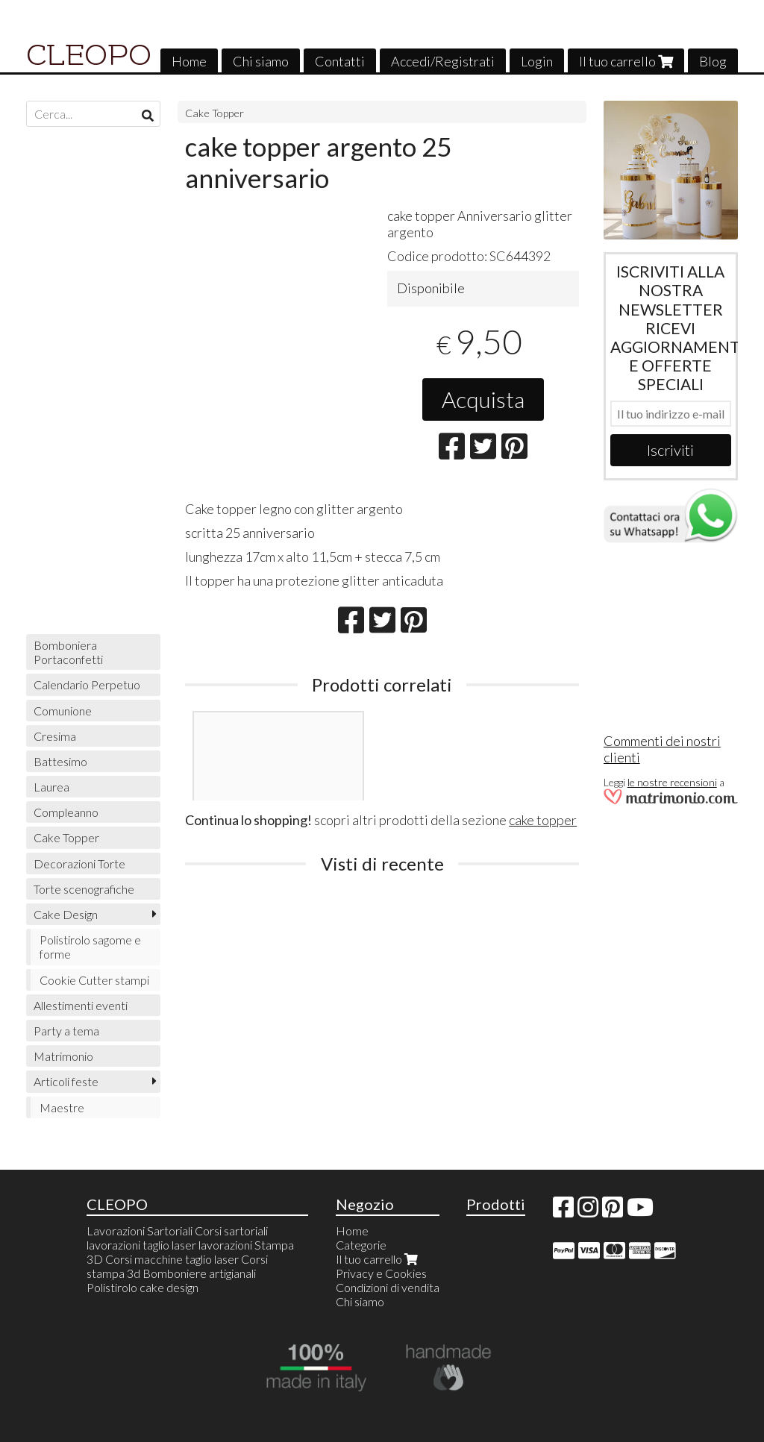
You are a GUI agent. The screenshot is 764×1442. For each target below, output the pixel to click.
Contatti (340, 61)
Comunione (63, 710)
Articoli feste (66, 1081)
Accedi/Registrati (443, 61)
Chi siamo (261, 61)
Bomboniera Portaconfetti (68, 652)
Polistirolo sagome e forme (90, 946)
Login (537, 61)
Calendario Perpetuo (87, 684)
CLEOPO (88, 55)
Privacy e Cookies (381, 1273)
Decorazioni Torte (79, 863)
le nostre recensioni (672, 782)
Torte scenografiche (84, 889)
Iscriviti (670, 450)
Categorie (361, 1245)
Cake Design (66, 914)
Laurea (51, 787)
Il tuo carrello (626, 61)
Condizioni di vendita (387, 1287)
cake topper (543, 820)
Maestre (62, 1107)
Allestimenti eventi (81, 1005)
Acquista (483, 399)
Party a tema (66, 1030)
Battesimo (60, 761)
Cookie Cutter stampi (94, 980)
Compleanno (66, 812)
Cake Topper (214, 113)
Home (189, 61)
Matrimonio (63, 1056)
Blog (713, 61)
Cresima (55, 736)
